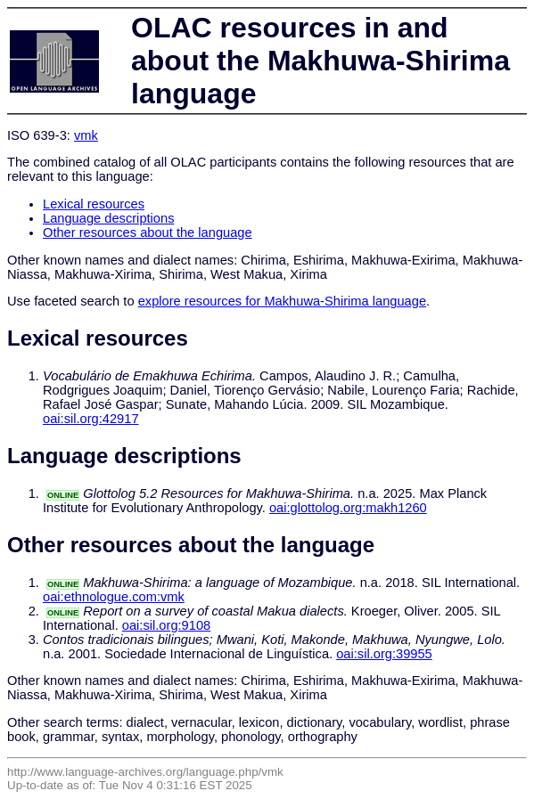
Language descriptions (109, 218)
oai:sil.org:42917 (91, 419)
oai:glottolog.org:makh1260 (348, 508)
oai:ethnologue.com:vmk (114, 597)
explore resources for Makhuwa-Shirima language (282, 301)
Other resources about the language (147, 232)
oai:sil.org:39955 (384, 654)
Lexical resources (93, 204)
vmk (86, 135)
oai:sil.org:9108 (166, 625)
